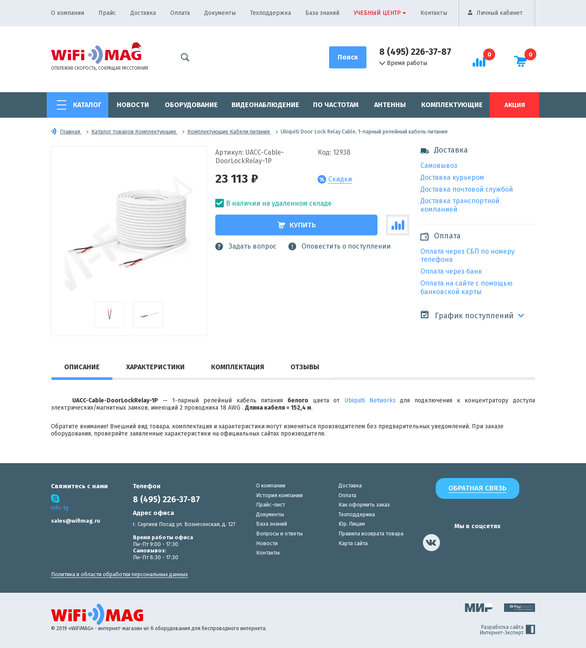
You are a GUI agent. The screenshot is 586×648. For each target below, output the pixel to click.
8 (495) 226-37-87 (415, 51)
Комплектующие (452, 105)
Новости (133, 105)
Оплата (180, 13)
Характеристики (155, 367)
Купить (296, 225)
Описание (82, 367)
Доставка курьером (452, 177)
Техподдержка (270, 13)
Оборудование (191, 105)
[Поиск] (347, 57)
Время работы (403, 63)
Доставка (143, 13)
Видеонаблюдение (265, 105)
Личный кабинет (499, 13)
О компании (67, 13)
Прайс (107, 13)
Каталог (87, 105)
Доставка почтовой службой (466, 189)
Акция (514, 105)
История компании (279, 495)
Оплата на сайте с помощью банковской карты (466, 287)
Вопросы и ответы (279, 533)
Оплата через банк (451, 271)
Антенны (390, 105)
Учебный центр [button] (377, 13)
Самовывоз (438, 165)
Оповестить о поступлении (339, 246)
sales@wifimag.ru (75, 521)
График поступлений (466, 315)
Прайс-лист (270, 504)
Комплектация (237, 367)
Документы (220, 13)
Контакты (433, 13)
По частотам (335, 105)
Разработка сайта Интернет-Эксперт (507, 630)
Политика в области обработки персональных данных (119, 574)
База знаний (322, 13)
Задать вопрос (245, 246)
